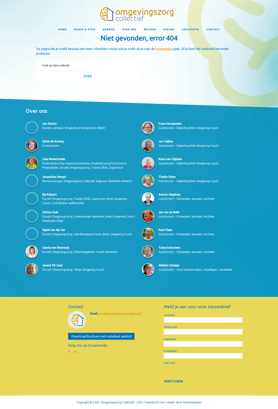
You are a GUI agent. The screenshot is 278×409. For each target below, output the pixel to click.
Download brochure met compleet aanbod (101, 336)
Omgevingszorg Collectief (139, 14)
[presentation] (191, 372)
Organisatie (170, 339)
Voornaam (169, 315)
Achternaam (170, 327)
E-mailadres (170, 351)
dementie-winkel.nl (120, 181)
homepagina (164, 48)
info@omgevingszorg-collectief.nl (120, 313)
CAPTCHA (169, 363)
